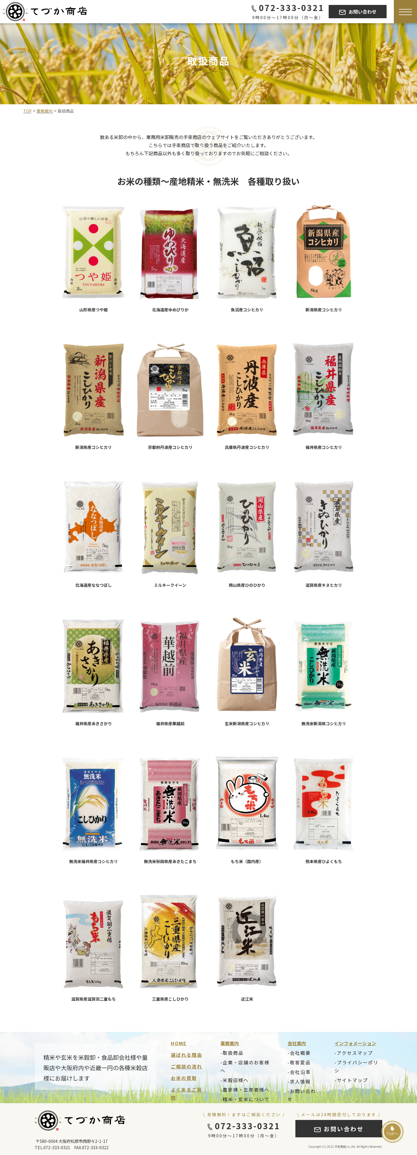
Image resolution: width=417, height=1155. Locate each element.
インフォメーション (355, 1043)
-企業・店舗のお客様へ (245, 1066)
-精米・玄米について (245, 1099)
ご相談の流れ (186, 1066)
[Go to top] (392, 1131)
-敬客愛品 (299, 1062)
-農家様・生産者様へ (245, 1089)
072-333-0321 (288, 7)
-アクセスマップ (353, 1052)
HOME (179, 1043)
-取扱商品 (232, 1052)
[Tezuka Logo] (45, 11)
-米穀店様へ (234, 1080)
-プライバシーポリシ (356, 1066)
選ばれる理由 (186, 1054)
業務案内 (229, 1043)
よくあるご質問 (186, 1093)
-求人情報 (299, 1081)
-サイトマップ (351, 1080)
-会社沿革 (299, 1071)
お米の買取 (184, 1077)
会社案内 (297, 1043)
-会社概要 (299, 1052)
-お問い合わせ (302, 1095)
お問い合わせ (357, 11)
